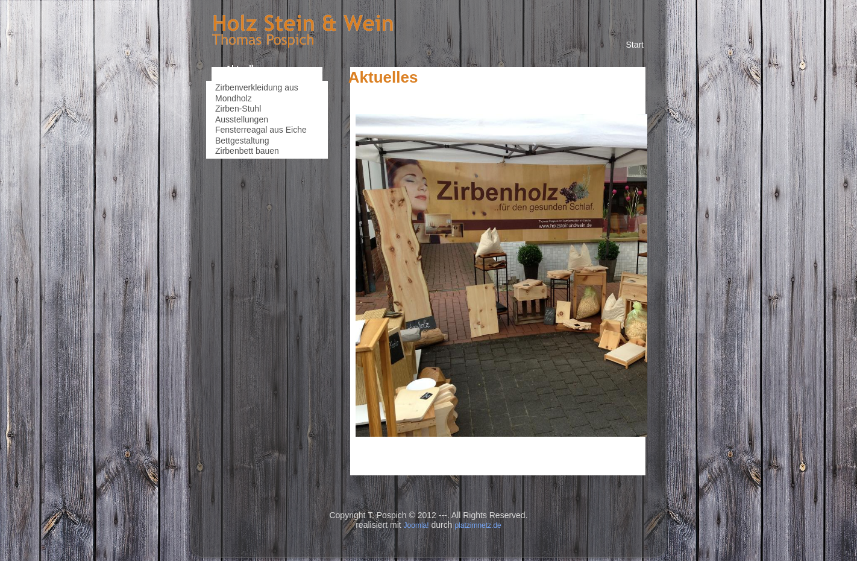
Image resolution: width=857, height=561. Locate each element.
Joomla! (416, 525)
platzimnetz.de (477, 525)
